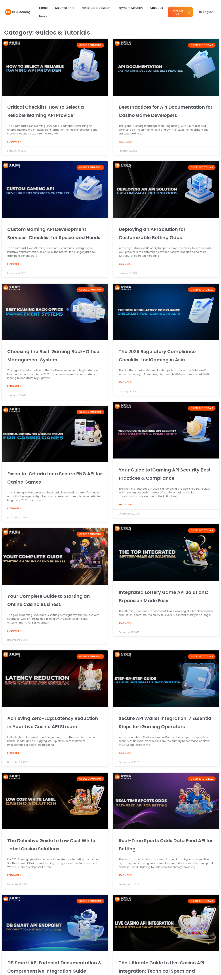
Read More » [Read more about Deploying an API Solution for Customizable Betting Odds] (125, 264)
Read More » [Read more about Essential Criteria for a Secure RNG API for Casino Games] (14, 508)
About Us (156, 8)
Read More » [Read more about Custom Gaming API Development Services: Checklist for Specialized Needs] (14, 264)
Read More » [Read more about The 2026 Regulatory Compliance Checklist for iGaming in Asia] (125, 382)
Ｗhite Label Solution (95, 8)
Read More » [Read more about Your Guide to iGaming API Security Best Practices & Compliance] (125, 505)
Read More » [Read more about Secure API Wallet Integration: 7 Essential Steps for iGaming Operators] (125, 821)
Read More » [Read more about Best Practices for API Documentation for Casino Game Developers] (125, 142)
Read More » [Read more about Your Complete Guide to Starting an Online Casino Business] (14, 631)
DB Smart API (64, 8)
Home (43, 8)
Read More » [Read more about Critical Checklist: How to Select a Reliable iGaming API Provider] (14, 142)
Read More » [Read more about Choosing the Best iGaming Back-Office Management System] (14, 386)
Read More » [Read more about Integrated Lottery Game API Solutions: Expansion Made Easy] (125, 623)
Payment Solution (130, 8)
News (43, 16)
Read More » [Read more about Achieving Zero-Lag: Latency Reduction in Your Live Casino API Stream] (14, 821)
